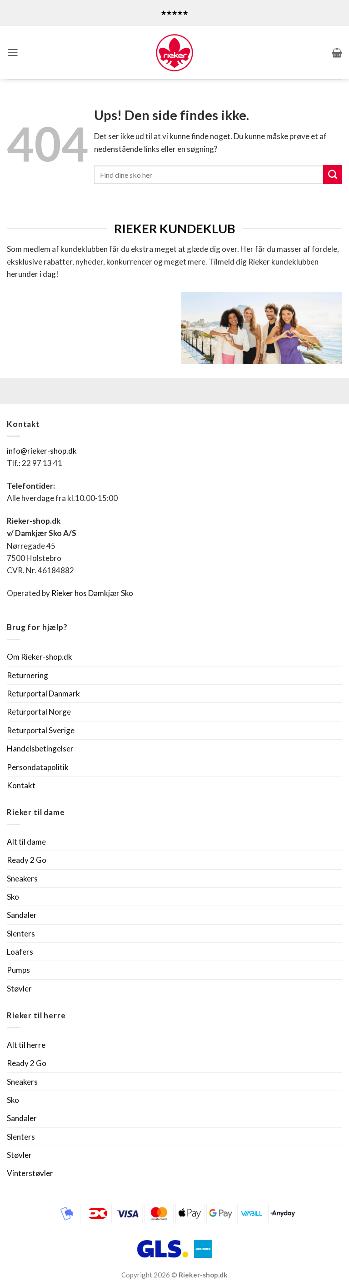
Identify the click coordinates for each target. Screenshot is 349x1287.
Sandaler (22, 915)
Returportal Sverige (41, 730)
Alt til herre (26, 1045)
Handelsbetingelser (40, 748)
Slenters (21, 933)
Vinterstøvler (30, 1173)
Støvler (19, 988)
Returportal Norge (39, 711)
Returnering (27, 675)
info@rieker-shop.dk (42, 451)
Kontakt (21, 785)
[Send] (332, 174)
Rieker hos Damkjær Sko (93, 593)
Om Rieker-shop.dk (39, 656)
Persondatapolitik (38, 767)
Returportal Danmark (43, 693)
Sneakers (22, 878)
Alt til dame (26, 841)
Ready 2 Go (26, 860)
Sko (13, 896)
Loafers (20, 951)
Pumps (18, 970)
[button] (13, 52)
